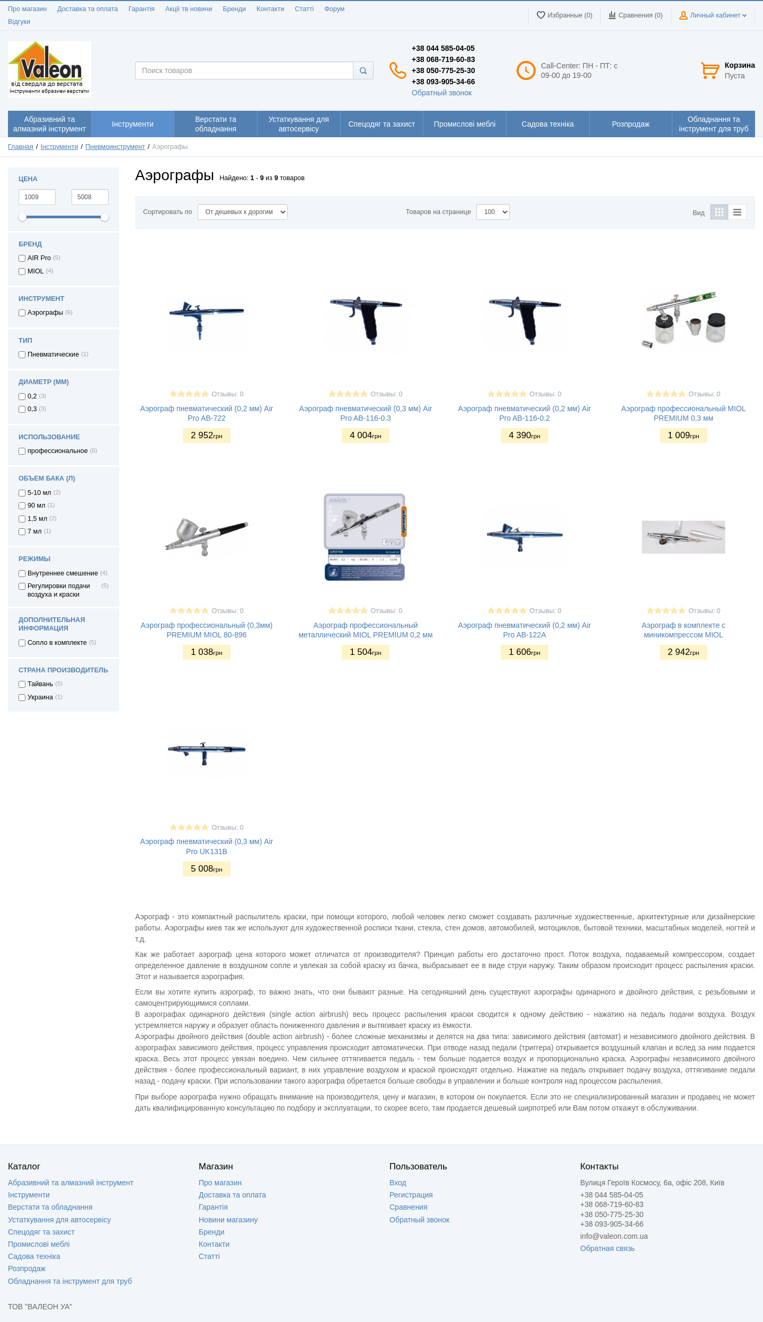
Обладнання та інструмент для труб (70, 1281)
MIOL (36, 271)
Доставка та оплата (87, 9)
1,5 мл (37, 518)
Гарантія (141, 9)
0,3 (32, 409)
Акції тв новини (188, 9)
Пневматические (53, 354)
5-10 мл (39, 492)
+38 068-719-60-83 (443, 59)
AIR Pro (39, 258)
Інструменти (59, 146)
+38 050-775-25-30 (443, 70)
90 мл (37, 505)
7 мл (35, 531)
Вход (397, 1182)
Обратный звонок (442, 92)
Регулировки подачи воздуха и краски (59, 590)
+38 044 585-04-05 (443, 48)
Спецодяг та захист (41, 1232)
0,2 (32, 396)
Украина (40, 697)
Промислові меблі (39, 1244)
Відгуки (19, 21)
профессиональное (58, 451)
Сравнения (408, 1207)
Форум (334, 9)
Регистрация (411, 1195)
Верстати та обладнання (50, 1207)
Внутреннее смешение (63, 573)
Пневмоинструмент (115, 146)
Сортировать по (167, 212)
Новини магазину (228, 1219)
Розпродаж (27, 1268)
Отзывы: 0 (227, 394)
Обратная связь (607, 1248)
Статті (304, 9)
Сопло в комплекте (57, 642)
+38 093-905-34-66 (443, 81)
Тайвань (40, 684)
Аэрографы (45, 312)
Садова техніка (34, 1256)
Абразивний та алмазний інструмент (71, 1182)
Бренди (234, 9)
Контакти (270, 9)
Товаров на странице (438, 212)
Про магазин (27, 9)
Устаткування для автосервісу (59, 1219)
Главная (20, 146)
